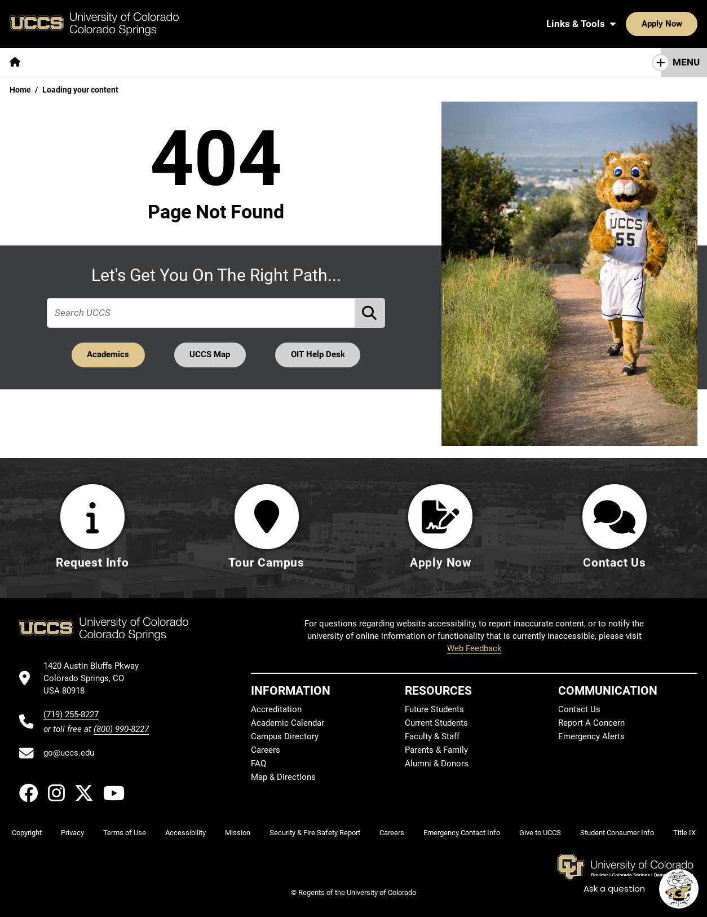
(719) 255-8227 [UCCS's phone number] (71, 714)
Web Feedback (474, 648)
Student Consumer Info (617, 832)
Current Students (436, 723)
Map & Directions (283, 777)
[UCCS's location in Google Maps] (96, 678)
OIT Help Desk (318, 354)
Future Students (434, 709)
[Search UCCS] (685, 23)
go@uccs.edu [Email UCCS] (68, 753)
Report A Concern (591, 723)
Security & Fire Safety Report (314, 832)
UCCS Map (210, 354)
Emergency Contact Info (461, 832)
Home (20, 89)
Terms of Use (124, 832)
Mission (237, 832)
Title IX (684, 832)
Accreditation (276, 709)
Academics (108, 354)
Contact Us (579, 709)
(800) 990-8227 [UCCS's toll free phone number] (121, 729)
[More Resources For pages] (428, 62)
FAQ (258, 763)
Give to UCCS (540, 832)
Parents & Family (436, 750)
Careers (265, 750)
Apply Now (627, 24)
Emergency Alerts (591, 736)
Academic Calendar (287, 723)
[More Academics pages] (134, 62)
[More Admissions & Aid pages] (232, 62)
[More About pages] (61, 62)
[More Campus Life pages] (334, 62)
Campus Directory (285, 736)
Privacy (72, 832)
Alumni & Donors (437, 763)
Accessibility (185, 832)
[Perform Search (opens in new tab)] (370, 313)
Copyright (27, 832)
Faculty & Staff (432, 736)
